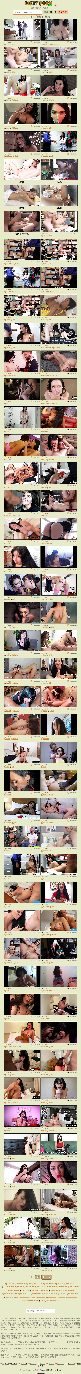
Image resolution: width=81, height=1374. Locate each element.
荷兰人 (45, 1271)
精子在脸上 (9, 156)
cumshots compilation (31, 1299)
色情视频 (63, 12)
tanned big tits (9, 1287)
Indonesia (60, 1363)
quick (60, 1290)
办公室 (8, 348)
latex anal (41, 1296)
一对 (50, 851)
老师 (15, 823)
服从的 (13, 1159)
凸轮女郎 (8, 1131)
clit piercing (72, 1296)
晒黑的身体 (18, 1047)
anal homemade (50, 1284)
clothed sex (25, 1296)
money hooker (52, 1296)
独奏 (53, 907)
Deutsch (14, 1363)
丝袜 (52, 796)
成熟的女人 (15, 100)
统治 (15, 376)
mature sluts (63, 1287)
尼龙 (7, 768)
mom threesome (69, 1290)
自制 (7, 432)
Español (24, 1363)
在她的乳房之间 (54, 44)
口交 (44, 128)
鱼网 (7, 488)
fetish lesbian (14, 1290)
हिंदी (78, 1363)
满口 (44, 684)
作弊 (7, 404)
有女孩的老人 (57, 348)
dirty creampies (73, 1293)
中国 (41, 1365)
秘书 (7, 656)
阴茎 (14, 348)
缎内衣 (13, 1187)
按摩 (7, 1243)
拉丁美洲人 (9, 264)
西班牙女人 (15, 1243)
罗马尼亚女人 (52, 1159)
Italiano (42, 1363)
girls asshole (24, 1293)
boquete (53, 1290)
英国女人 (8, 376)
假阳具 (45, 44)
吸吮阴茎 (8, 684)
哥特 (50, 488)
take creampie (30, 1287)
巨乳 (44, 320)
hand (7, 1296)
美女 (44, 100)
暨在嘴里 (8, 712)
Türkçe (51, 1363)
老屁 (50, 128)
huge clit (62, 1296)
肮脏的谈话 (46, 376)
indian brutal (21, 1284)
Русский (71, 1363)
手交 (7, 44)
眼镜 (7, 1019)
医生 (44, 656)
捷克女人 (51, 72)
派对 (52, 1047)
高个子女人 (15, 128)
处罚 (7, 72)
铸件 (44, 72)
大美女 (8, 544)
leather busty (51, 1287)
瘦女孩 (13, 72)
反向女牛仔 (51, 1131)
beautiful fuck (71, 1284)
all (17, 1296)
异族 (7, 1075)
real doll (40, 1287)
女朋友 (8, 1103)
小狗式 (45, 264)
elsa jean (54, 1293)
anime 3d (60, 1284)
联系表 (49, 1369)
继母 (13, 44)
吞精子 (13, 1075)
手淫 (52, 963)
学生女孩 (54, 376)
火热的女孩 (46, 544)
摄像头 (52, 628)
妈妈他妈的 (51, 100)
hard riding (35, 1290)
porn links (57, 1369)
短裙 (44, 991)
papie (46, 1293)
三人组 (50, 656)
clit (42, 1299)
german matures (74, 1287)
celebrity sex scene (10, 1293)
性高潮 (54, 935)
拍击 (13, 768)
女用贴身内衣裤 (47, 348)
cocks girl (25, 1290)
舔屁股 (8, 740)
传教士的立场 (52, 1215)
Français (33, 1363)
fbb (30, 1284)
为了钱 (45, 600)
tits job (45, 1290)
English (5, 1363)
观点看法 (54, 404)
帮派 (16, 156)
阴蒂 (7, 100)
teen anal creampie (53, 1299)
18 (12, 1296)
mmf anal (19, 1287)
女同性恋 (8, 460)
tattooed (62, 1293)
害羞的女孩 (15, 656)
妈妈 (50, 320)
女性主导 (8, 823)
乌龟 (44, 488)
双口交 (8, 600)
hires (33, 1296)
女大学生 (45, 156)
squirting (10, 1284)
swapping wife (36, 1293)
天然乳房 (45, 628)
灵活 (44, 823)
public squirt (38, 1284)
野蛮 (44, 768)
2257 (44, 1369)
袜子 (44, 879)
